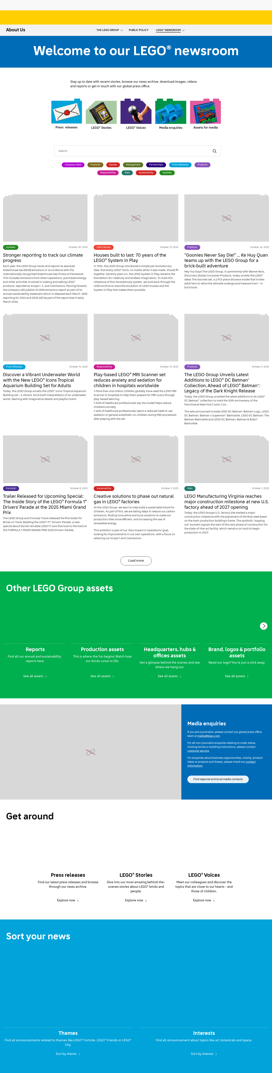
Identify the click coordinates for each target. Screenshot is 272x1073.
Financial (95, 165)
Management (133, 165)
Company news (73, 165)
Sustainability (146, 173)
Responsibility (108, 173)
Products (202, 165)
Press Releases (180, 165)
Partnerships (156, 165)
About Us (15, 30)
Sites (127, 173)
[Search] (214, 150)
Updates (167, 173)
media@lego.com (208, 736)
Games (113, 165)
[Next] (263, 626)
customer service (198, 751)
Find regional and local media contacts (218, 779)
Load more (136, 560)
